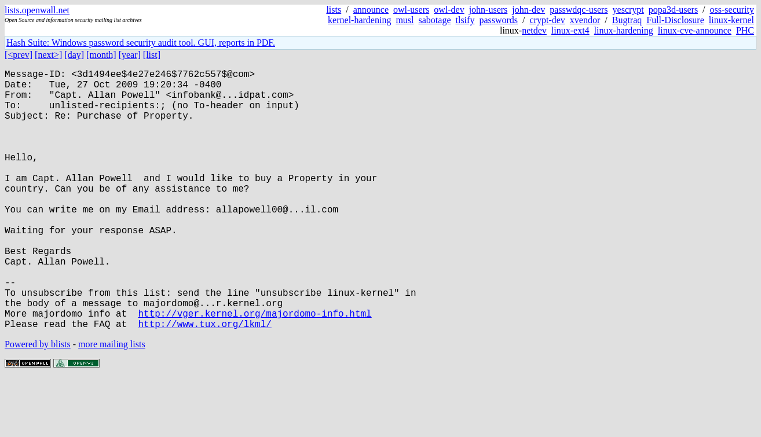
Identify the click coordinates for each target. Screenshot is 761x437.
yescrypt (628, 9)
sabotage (435, 20)
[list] (151, 55)
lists (333, 9)
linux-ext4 (570, 30)
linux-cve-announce (694, 30)
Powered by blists (38, 402)
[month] (101, 55)
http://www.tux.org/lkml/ (204, 381)
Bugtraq (627, 20)
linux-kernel (731, 20)
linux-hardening (623, 30)
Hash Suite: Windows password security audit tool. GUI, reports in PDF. (140, 42)
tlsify (464, 20)
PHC (745, 30)
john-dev (528, 9)
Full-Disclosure (675, 20)
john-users (488, 9)
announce (371, 9)
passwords (498, 20)
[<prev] (18, 55)
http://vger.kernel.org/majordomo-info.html (254, 368)
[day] (74, 55)
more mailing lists (111, 402)
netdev (534, 30)
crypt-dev (547, 20)
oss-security (732, 9)
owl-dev (449, 9)
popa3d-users (673, 9)
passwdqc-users (579, 9)
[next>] (48, 55)
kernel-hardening (359, 20)
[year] (130, 55)
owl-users (411, 9)
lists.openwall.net (37, 10)
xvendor (585, 20)
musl (405, 20)
